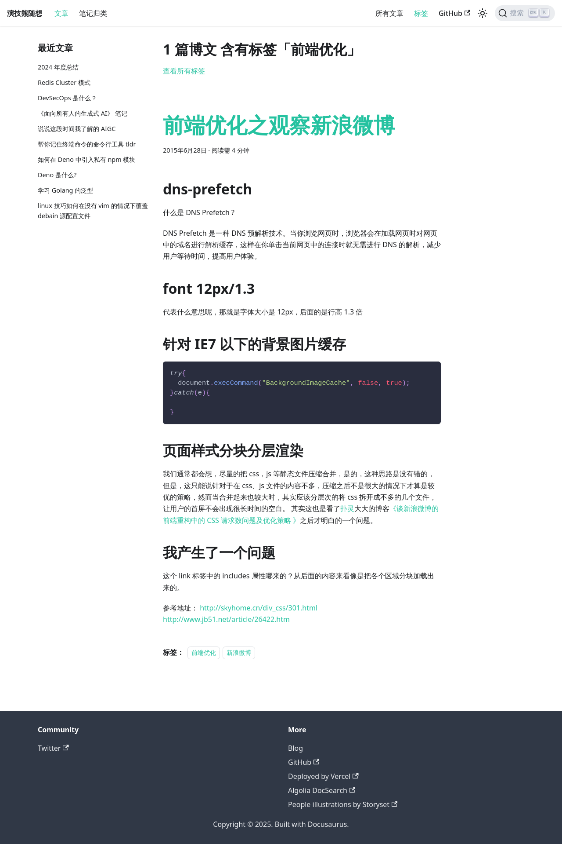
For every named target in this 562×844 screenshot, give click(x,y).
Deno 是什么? (57, 175)
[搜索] (525, 13)
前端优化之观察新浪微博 (279, 124)
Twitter (53, 748)
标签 (421, 13)
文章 (61, 13)
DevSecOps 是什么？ (67, 98)
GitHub (454, 13)
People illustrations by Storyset (342, 804)
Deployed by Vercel (323, 776)
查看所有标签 (184, 71)
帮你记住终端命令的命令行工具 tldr (87, 144)
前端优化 (203, 652)
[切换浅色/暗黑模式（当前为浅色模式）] (483, 13)
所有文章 (389, 13)
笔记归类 (93, 13)
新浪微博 (239, 652)
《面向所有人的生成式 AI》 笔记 (82, 113)
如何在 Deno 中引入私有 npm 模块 (86, 159)
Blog (295, 748)
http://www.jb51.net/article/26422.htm (226, 619)
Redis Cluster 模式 (64, 82)
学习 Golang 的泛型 (65, 190)
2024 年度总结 (58, 67)
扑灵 (347, 508)
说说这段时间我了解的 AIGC (76, 128)
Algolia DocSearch (321, 790)
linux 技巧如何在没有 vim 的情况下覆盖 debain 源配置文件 (93, 210)
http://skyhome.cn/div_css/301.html (258, 608)
